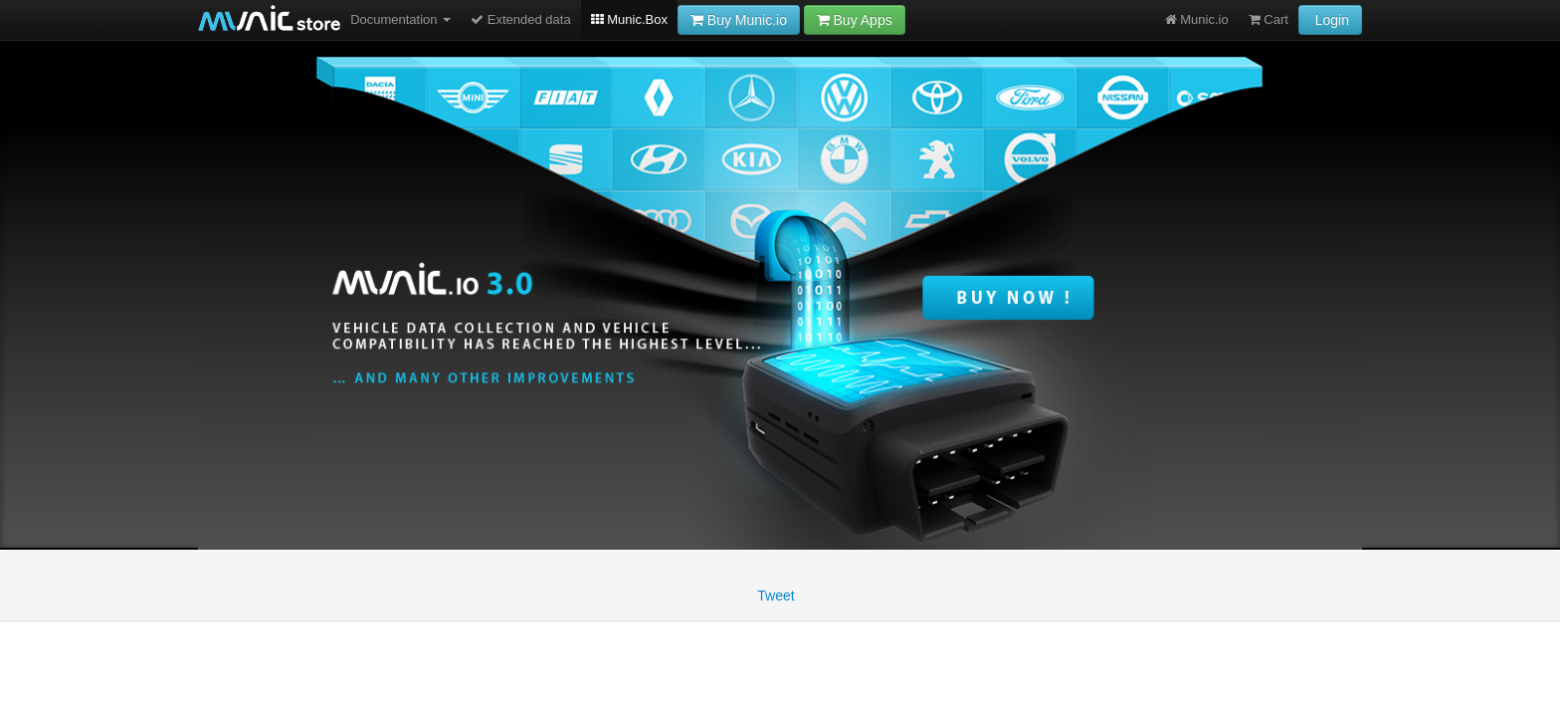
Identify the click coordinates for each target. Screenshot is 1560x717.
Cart (1268, 19)
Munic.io (1197, 19)
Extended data (520, 19)
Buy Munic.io (738, 20)
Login (1330, 20)
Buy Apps (854, 20)
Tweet (775, 595)
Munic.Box (629, 19)
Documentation (400, 19)
